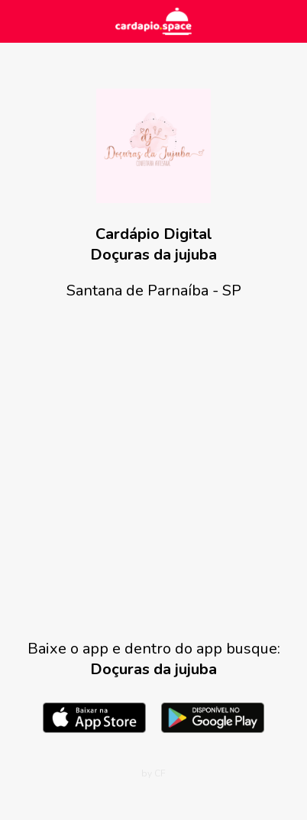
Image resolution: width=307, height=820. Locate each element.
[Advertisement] (153, 469)
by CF (153, 773)
